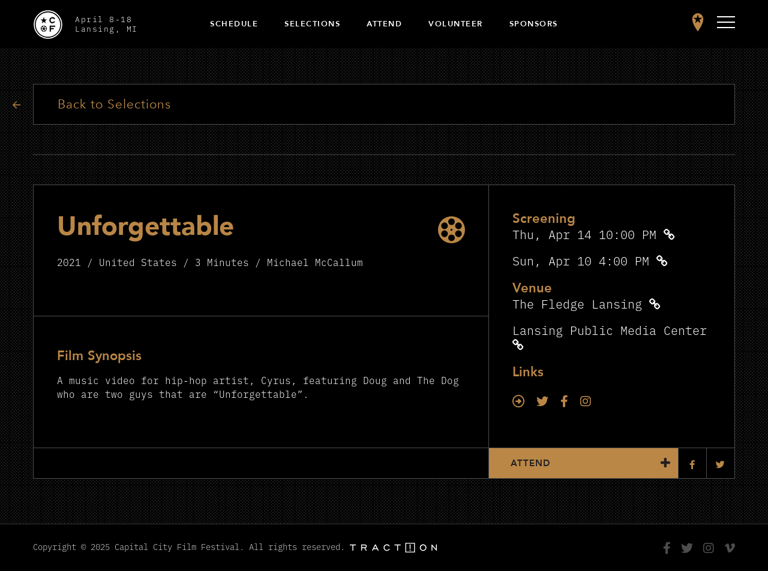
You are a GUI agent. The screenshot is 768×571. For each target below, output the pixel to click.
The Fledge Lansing (577, 303)
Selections (312, 24)
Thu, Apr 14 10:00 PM (584, 234)
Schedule (234, 24)
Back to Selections (114, 104)
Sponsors (533, 24)
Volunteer (455, 24)
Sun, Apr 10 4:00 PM (580, 260)
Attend (384, 24)
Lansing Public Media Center (609, 330)
